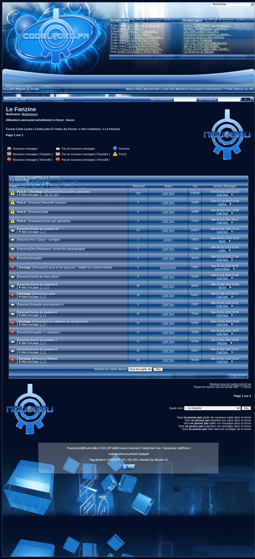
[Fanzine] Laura (44, 293)
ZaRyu (222, 204)
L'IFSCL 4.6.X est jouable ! (135, 34)
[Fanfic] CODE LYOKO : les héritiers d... (207, 25)
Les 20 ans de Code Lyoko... (143, 43)
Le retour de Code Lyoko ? (142, 40)
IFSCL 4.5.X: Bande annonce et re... (141, 48)
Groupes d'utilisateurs (206, 89)
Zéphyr (168, 239)
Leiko (222, 250)
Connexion (37, 99)
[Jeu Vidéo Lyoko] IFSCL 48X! (201, 31)
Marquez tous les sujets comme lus (230, 384)
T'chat (227, 89)
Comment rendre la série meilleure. (204, 37)
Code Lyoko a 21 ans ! (130, 28)
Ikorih (222, 241)
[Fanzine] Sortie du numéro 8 (37, 312)
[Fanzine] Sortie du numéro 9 (37, 284)
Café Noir (168, 193)
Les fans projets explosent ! (143, 45)
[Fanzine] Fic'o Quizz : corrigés (38, 239)
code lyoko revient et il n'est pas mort (205, 43)
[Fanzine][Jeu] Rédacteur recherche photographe (51, 249)
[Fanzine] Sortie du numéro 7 (37, 340)
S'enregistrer (54, 99)
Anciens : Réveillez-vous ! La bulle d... (206, 28)
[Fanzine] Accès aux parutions (50, 221)
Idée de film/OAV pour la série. (201, 45)
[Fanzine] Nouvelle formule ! (48, 202)
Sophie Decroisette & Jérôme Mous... (139, 51)
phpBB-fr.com (183, 448)
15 (55, 194)
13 (46, 194)
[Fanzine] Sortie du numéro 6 (37, 349)
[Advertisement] (128, 517)
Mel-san (222, 343)
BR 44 (222, 287)
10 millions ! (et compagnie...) (141, 31)
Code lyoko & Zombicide (198, 40)
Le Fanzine (21, 109)
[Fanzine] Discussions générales (68, 191)
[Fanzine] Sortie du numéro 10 (38, 228)
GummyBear (168, 267)
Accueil (8, 89)
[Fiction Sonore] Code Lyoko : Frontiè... (207, 48)
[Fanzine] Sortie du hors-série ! (38, 276)
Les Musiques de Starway (199, 51)
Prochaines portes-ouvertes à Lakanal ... (207, 34)
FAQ (139, 89)
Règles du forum (27, 89)
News (129, 89)
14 (51, 194)
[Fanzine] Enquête (29, 258)
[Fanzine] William (45, 358)
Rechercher (152, 89)
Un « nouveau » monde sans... (145, 37)
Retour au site (244, 89)
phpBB (82, 448)
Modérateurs (30, 114)
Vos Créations (91, 129)
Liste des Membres (175, 89)
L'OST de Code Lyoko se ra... (144, 25)
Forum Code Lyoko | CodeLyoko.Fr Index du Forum (41, 129)
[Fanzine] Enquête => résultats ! (39, 332)
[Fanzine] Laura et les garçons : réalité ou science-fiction (73, 267)
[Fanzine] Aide (38, 211)
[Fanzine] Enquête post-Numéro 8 (40, 304)
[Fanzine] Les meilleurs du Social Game (61, 321)
